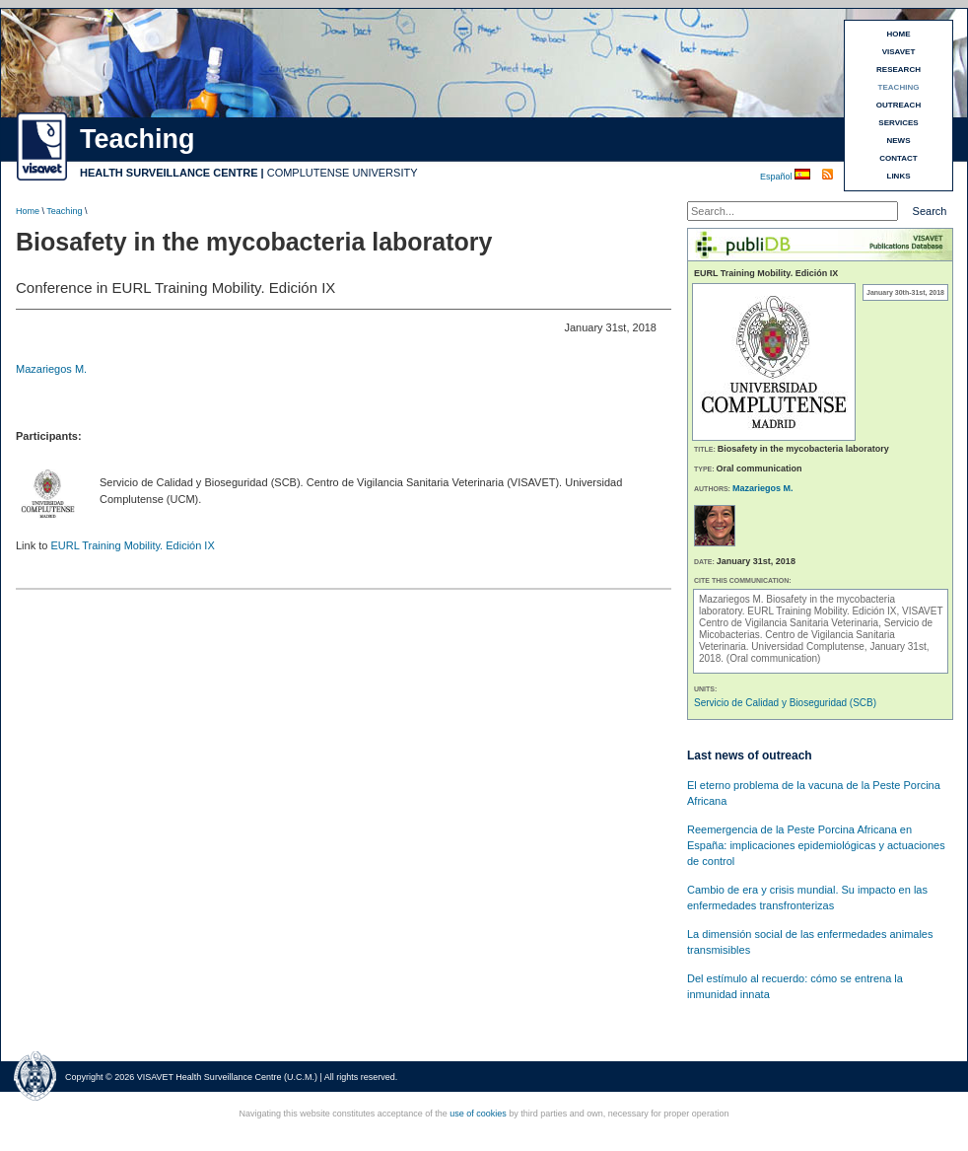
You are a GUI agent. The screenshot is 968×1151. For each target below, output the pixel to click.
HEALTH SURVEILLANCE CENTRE (169, 173)
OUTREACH (898, 105)
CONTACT (898, 158)
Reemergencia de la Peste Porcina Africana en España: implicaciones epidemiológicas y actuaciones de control (816, 845)
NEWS (899, 140)
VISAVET (899, 51)
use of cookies (478, 1113)
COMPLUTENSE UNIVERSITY (342, 173)
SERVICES (898, 122)
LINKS (899, 176)
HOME (899, 34)
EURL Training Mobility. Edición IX (132, 545)
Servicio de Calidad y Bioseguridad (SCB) (785, 702)
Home (27, 211)
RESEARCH (898, 69)
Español (777, 176)
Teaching (64, 211)
